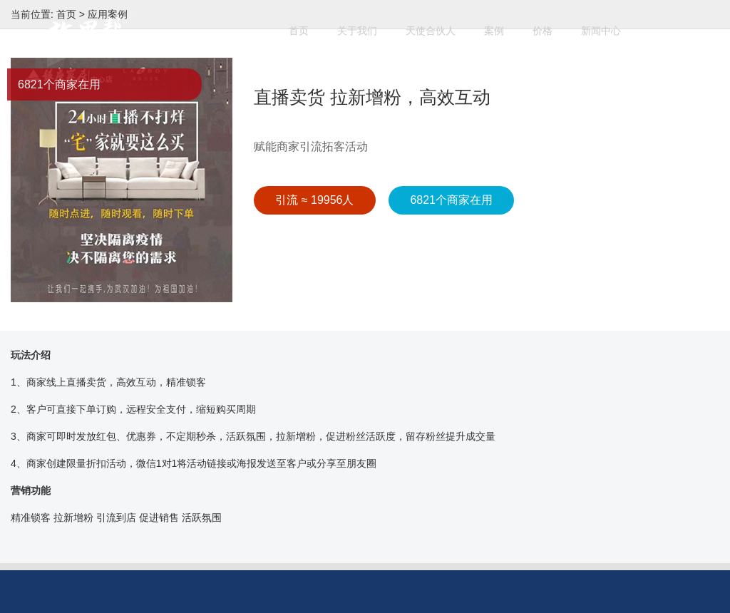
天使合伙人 (438, 24)
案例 (501, 24)
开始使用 (309, 79)
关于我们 (364, 24)
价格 (550, 24)
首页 (306, 24)
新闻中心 (608, 24)
